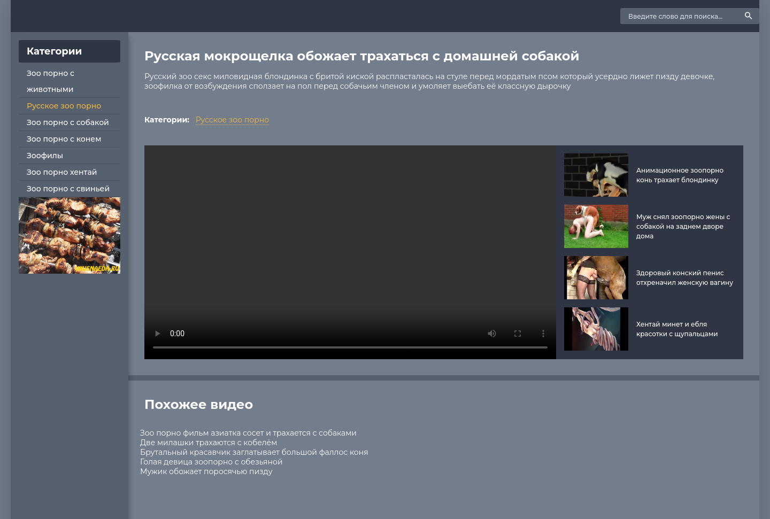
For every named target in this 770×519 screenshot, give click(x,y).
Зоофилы (45, 155)
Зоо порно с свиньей (68, 188)
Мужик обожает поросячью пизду (206, 471)
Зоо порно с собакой (68, 122)
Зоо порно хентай (62, 172)
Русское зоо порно (64, 106)
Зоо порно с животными (50, 81)
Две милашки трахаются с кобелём (208, 442)
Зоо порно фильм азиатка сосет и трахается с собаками (248, 433)
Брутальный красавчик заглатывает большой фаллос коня (254, 452)
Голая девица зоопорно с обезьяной (211, 462)
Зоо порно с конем (64, 139)
